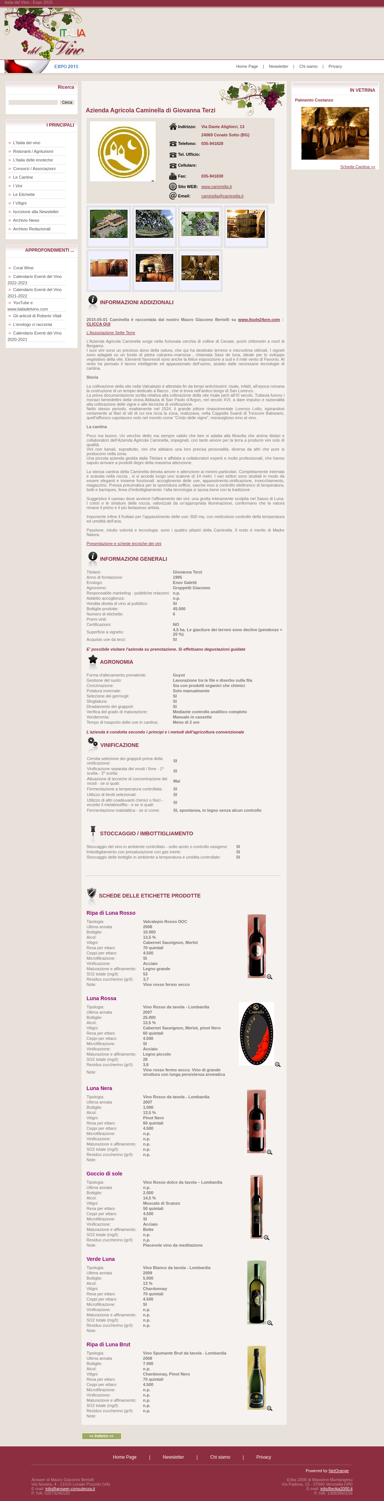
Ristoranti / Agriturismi (33, 151)
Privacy (335, 66)
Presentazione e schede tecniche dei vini (124, 543)
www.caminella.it (216, 186)
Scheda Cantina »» (357, 166)
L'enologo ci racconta (32, 324)
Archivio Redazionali (32, 229)
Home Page (247, 66)
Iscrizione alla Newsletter (36, 211)
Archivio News (26, 220)
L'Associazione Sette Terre (111, 332)
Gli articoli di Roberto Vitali (37, 316)
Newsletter (278, 66)
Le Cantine (23, 177)
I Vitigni (20, 203)
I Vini (17, 186)
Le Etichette (24, 194)
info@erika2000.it (336, 1488)
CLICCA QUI (99, 324)
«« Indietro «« (101, 1436)
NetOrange (338, 1470)
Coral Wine (23, 268)
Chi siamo (308, 66)
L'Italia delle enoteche (33, 160)
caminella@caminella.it (222, 196)
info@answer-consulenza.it (70, 1488)
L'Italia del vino (26, 142)
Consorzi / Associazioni (34, 168)
